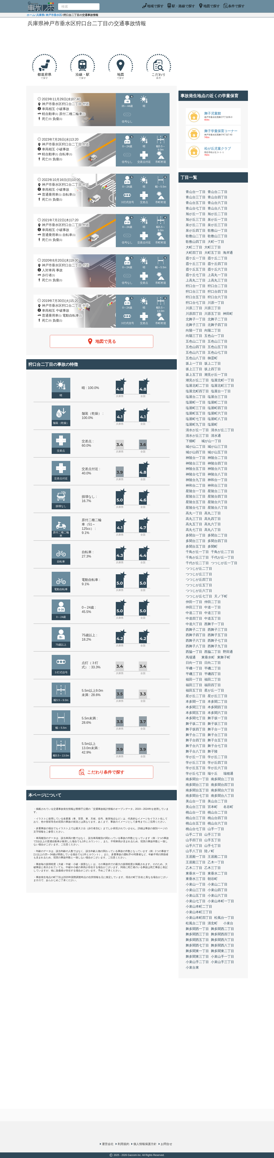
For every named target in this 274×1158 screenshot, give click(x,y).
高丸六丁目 (212, 524)
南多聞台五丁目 (197, 790)
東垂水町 (208, 657)
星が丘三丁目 (217, 696)
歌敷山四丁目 (196, 241)
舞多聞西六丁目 (222, 939)
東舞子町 (223, 657)
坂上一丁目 (194, 363)
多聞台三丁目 (196, 541)
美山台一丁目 (196, 801)
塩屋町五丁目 (196, 413)
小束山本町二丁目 (199, 906)
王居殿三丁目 (196, 862)
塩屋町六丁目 (217, 413)
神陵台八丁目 (217, 474)
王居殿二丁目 (217, 856)
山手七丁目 (212, 845)
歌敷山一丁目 (217, 230)
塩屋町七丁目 (196, 419)
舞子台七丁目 (217, 746)
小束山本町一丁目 (221, 901)
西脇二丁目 (212, 651)
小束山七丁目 (196, 901)
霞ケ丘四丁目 (217, 264)
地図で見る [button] (101, 341)
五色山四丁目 (196, 347)
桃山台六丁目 (217, 823)
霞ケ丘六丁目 (217, 269)
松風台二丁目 (196, 923)
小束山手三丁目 (222, 962)
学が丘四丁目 (217, 762)
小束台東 (192, 967)
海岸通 (228, 252)
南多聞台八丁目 (222, 795)
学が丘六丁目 (217, 768)
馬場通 (191, 657)
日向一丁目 (194, 662)
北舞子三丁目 (196, 325)
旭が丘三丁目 (196, 219)
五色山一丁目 (214, 335)
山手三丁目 (212, 834)
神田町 (228, 313)
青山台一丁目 (196, 192)
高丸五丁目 (194, 524)
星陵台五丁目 (196, 502)
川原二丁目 (194, 308)
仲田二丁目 (212, 602)
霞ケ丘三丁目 (196, 264)
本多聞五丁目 (196, 712)
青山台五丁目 (196, 203)
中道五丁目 (212, 618)
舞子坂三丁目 (217, 723)
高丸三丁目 (194, 518)
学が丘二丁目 (217, 757)
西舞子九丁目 (217, 646)
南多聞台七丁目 (197, 795)
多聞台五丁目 (196, 546)
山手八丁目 (194, 851)
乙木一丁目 (216, 862)
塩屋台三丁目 (217, 396)
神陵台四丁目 (217, 463)
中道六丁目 (194, 624)
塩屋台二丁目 (196, 396)
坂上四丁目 (212, 369)
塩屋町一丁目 (196, 402)
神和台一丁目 (217, 480)
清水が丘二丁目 (222, 430)
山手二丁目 (194, 834)
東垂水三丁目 (196, 878)
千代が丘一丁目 (222, 557)
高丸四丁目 (212, 518)
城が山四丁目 (196, 452)
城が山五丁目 (217, 452)
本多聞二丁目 (217, 701)
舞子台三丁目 (217, 735)
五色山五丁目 (217, 347)
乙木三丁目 (212, 868)
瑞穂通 (228, 773)
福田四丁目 (212, 685)
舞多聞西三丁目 (197, 934)
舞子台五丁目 (217, 740)
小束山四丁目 (217, 890)
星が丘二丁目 (196, 696)
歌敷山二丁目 (196, 236)
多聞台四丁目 (217, 541)
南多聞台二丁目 (222, 779)
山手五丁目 (212, 840)
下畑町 (191, 441)
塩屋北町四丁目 (197, 391)
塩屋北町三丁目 (222, 385)
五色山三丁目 (217, 341)
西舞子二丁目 (196, 629)
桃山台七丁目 (196, 829)
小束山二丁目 (217, 884)
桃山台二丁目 (217, 812)
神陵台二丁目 (217, 457)
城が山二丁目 (196, 446)
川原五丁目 (212, 313)
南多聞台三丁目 (197, 784)
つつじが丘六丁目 (199, 590)
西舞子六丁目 (196, 640)
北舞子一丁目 (196, 319)
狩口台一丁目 (196, 286)
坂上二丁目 (212, 363)
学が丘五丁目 (196, 768)
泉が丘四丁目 (196, 230)
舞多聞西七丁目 (197, 945)
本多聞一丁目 (196, 701)
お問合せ (166, 1144)
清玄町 (213, 923)
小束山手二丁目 (197, 962)
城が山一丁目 (211, 441)
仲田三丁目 (194, 607)
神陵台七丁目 (196, 474)
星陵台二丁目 (217, 491)
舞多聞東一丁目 (197, 951)
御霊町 (213, 358)
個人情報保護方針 (145, 1144)
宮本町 (213, 807)
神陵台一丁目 (196, 457)
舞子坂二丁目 (196, 723)
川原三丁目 (212, 308)
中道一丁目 (212, 607)
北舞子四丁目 (217, 325)
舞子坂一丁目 (217, 718)
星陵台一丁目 (196, 491)
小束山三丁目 (196, 890)
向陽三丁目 (194, 335)
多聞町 (213, 546)
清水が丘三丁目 (197, 435)
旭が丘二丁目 (217, 214)
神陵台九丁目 (196, 480)
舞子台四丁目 (196, 740)
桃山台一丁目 (196, 812)
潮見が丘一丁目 (215, 374)
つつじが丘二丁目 (199, 568)
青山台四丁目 (217, 197)
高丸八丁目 (212, 529)
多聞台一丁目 (196, 535)
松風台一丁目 (224, 917)
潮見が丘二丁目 (197, 380)
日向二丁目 (212, 662)
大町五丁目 (212, 252)
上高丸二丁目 (196, 280)
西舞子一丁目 (214, 624)
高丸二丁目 (212, 513)
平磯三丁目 (194, 674)
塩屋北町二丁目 (197, 385)
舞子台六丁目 (196, 746)
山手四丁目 (194, 840)
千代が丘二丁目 (197, 563)
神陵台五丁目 (196, 468)
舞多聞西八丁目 (222, 945)
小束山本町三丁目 (199, 912)
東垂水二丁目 (217, 873)
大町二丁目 (194, 247)
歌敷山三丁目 (217, 236)
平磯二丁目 (212, 668)
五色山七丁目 (217, 352)
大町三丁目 (212, 247)
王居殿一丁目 (196, 856)
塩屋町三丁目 (196, 408)
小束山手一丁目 (222, 956)
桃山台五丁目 (196, 823)
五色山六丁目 (196, 352)
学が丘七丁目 (196, 773)
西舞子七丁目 (217, 640)
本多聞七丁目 (196, 718)
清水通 (216, 435)
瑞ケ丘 (213, 773)
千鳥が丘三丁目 (197, 557)
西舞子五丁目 (217, 635)
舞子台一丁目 (217, 729)
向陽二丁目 (212, 330)
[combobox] (78, 6)
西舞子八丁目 (196, 646)
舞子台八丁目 (196, 751)
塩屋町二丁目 (217, 402)
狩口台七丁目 (196, 302)
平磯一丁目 (194, 668)
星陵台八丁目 (217, 507)
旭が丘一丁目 (196, 214)
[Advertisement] (101, 39)
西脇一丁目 (194, 651)
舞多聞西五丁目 (197, 939)
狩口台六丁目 (217, 297)
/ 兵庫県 (39, 15)
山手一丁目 (216, 829)
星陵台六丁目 (217, 502)
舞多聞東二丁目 (222, 951)
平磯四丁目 (212, 674)
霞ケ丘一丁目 (196, 258)
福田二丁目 (212, 679)
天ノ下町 (220, 596)
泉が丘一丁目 (217, 219)
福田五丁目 (194, 690)
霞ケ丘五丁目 (196, 269)
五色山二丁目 (196, 341)
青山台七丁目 (196, 208)
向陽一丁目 (194, 330)
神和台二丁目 (196, 485)
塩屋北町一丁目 (222, 380)
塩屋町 (213, 424)
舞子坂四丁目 (196, 729)
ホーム (31, 15)
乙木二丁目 (194, 868)
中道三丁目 (212, 613)
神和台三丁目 (217, 485)
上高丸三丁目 (217, 280)
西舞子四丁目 (196, 635)
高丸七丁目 (194, 529)
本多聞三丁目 (196, 707)
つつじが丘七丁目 (199, 596)
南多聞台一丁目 (197, 779)
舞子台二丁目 (196, 735)
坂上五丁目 (194, 374)
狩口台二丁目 (217, 286)
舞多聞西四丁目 (222, 934)
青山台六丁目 (217, 203)
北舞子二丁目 (217, 319)
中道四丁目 (194, 618)
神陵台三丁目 (196, 463)
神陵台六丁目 (217, 468)
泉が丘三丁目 (217, 225)
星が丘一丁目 (214, 690)
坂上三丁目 (194, 369)
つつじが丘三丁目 (199, 574)
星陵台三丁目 (196, 496)
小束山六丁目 (217, 895)
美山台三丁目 (196, 807)
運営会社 (108, 1144)
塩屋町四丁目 (217, 408)
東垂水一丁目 (196, 873)
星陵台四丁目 (217, 496)
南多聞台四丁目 (222, 784)
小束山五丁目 (196, 895)
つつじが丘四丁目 (199, 579)
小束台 (228, 923)
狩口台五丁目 (196, 297)
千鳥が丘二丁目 (222, 552)
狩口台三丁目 (196, 291)
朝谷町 (213, 878)
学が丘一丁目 (196, 757)
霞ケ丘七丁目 (196, 275)
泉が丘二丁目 (196, 225)
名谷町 (228, 807)
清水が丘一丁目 (197, 430)
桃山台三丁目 (196, 818)
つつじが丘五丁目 (199, 585)
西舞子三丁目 (217, 629)
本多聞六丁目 (217, 712)
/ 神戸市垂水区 (53, 15)
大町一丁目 (216, 241)
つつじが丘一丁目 (224, 563)
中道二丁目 (194, 613)
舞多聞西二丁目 (222, 929)
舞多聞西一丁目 (197, 929)
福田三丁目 (194, 685)
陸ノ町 (209, 851)
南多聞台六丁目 (222, 790)
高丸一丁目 (194, 513)
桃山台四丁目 (217, 818)
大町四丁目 (194, 252)
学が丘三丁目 (196, 762)
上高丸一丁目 (217, 275)
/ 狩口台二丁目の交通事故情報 (80, 15)
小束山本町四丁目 (199, 917)
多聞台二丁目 (217, 535)
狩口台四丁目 (217, 291)
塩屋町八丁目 (217, 419)
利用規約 (123, 1144)
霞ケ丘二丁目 (217, 258)
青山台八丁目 (217, 208)
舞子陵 (213, 751)
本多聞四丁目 (217, 707)
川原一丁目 (216, 302)
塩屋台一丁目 (221, 391)
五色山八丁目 (196, 358)
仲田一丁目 (194, 602)
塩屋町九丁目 (196, 424)
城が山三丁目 (217, 446)
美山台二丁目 (217, 801)
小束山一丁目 (196, 884)
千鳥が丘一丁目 (197, 552)
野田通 (228, 651)
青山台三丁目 (196, 197)
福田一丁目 (194, 679)
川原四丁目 (194, 313)
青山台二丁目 (217, 192)
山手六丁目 (194, 845)
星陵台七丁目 (196, 507)
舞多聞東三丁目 (197, 956)
